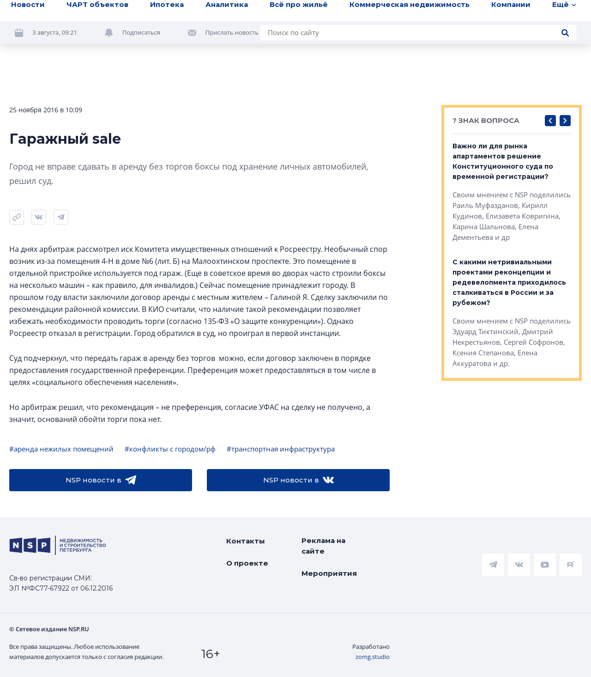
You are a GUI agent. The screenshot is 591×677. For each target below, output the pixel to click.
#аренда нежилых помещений (61, 448)
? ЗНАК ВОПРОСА (485, 120)
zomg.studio (373, 657)
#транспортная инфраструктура (281, 448)
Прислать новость (232, 32)
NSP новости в (101, 480)
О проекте (247, 563)
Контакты (245, 541)
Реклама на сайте (323, 545)
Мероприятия (329, 573)
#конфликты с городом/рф (170, 448)
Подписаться (141, 32)
